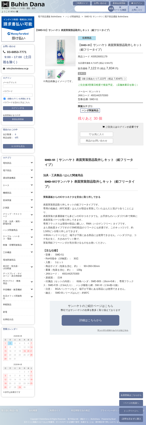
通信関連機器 (9, 178)
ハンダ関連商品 (10, 230)
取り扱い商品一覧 (9, 410)
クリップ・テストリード (12, 215)
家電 (5, 312)
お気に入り (137, 8)
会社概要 (33, 410)
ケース (6, 185)
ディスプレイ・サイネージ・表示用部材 (12, 274)
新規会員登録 (119, 3)
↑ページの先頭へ (131, 403)
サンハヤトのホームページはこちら (112, 330)
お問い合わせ (100, 3)
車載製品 (7, 304)
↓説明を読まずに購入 (131, 419)
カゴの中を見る (18, 146)
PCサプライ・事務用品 (11, 282)
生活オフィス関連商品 (12, 297)
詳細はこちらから (90, 320)
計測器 (6, 207)
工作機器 (7, 252)
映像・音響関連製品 (12, 245)
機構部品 (7, 193)
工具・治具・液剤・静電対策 (12, 222)
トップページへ (131, 411)
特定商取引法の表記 (80, 410)
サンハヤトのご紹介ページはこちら (90, 305)
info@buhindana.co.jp (17, 68)
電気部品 (7, 163)
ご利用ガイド (81, 3)
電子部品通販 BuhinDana (49, 16)
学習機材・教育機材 (12, 289)
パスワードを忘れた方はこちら (16, 102)
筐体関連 (7, 200)
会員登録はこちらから (131, 395)
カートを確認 (120, 8)
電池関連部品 (9, 260)
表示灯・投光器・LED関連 (11, 267)
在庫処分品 (8, 319)
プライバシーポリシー (110, 410)
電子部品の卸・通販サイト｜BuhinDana (84, 419)
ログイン (136, 3)
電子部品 (7, 170)
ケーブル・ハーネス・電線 (11, 237)
